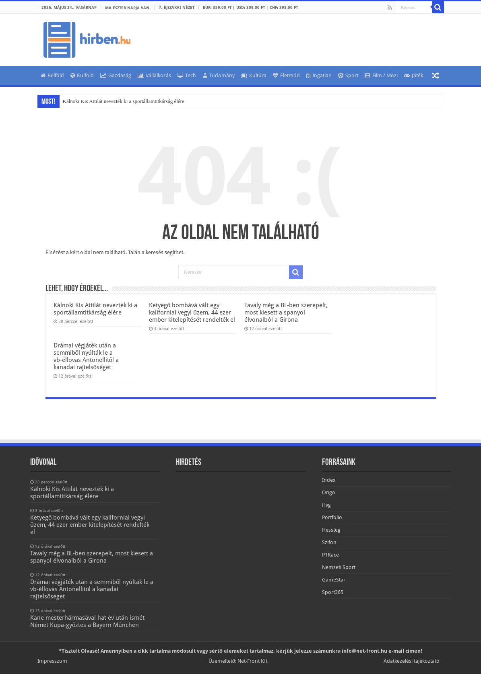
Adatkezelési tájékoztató (412, 661)
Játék (413, 75)
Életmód (286, 75)
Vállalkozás (154, 75)
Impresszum (52, 661)
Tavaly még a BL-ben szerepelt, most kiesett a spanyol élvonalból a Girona (286, 312)
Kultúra (253, 75)
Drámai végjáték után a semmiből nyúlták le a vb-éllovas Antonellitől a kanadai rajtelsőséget (86, 356)
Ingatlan (319, 75)
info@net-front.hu (364, 651)
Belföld (52, 75)
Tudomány (218, 75)
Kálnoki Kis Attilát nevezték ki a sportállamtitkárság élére (123, 101)
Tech (187, 75)
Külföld (82, 75)
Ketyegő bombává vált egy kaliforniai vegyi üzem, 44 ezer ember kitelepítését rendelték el (192, 312)
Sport (348, 75)
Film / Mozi (381, 75)
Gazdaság (115, 75)
